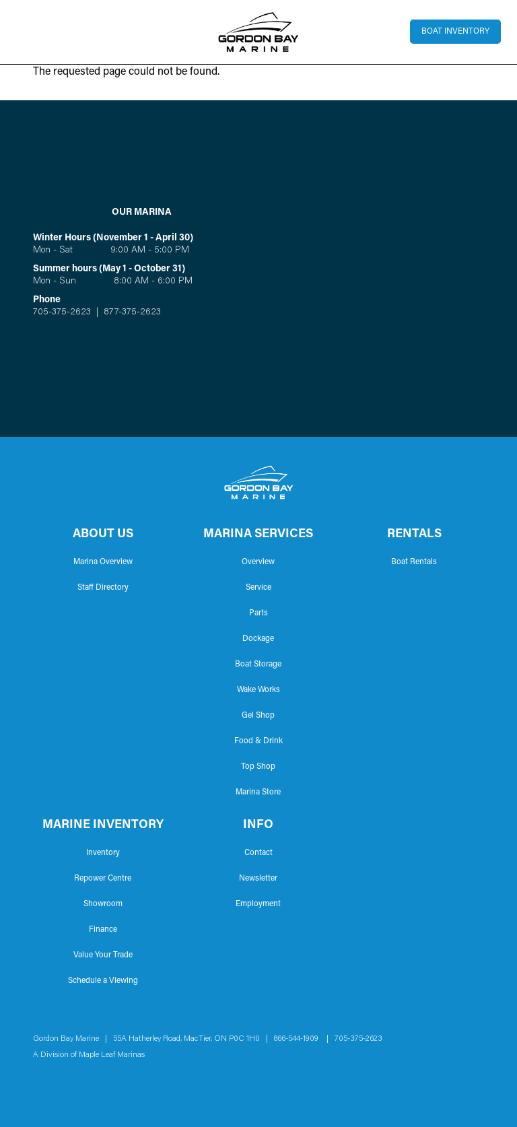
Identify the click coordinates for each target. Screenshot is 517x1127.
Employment (258, 904)
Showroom (103, 904)
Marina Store (258, 792)
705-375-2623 (62, 312)
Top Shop (258, 767)
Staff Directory (103, 588)
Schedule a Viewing (103, 981)
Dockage (258, 639)
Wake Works (258, 690)
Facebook (39, 1080)
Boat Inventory (455, 32)
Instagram (61, 1080)
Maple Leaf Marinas (112, 1055)
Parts (258, 613)
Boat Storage (258, 664)
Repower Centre (102, 879)
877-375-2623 (131, 312)
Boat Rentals (414, 562)
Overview (258, 562)
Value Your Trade (103, 955)
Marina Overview (103, 562)
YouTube (83, 1080)
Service (258, 588)
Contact (258, 853)
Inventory (103, 853)
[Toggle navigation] (24, 31)
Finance (103, 930)
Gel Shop (258, 716)
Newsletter (258, 879)
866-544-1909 (299, 1039)
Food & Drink (258, 741)
